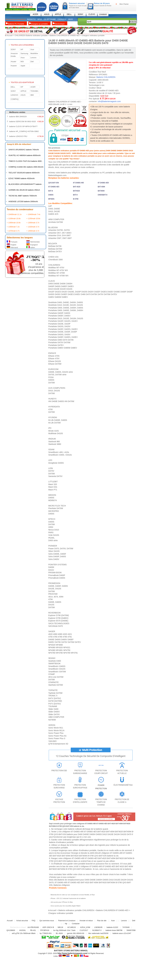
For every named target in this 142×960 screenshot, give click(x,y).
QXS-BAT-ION (53, 183)
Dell (32, 61)
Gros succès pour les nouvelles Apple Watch (65, 905)
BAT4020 (76, 191)
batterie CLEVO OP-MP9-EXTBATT (23, 126)
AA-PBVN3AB (33, 927)
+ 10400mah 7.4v (33, 214)
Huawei (14, 65)
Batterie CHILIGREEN (105, 77)
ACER (35, 14)
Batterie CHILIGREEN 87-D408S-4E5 (65, 35)
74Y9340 (126, 927)
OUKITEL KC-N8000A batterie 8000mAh (25, 155)
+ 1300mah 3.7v (32, 222)
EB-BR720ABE (50, 19)
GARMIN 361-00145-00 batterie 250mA (24, 190)
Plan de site (101, 920)
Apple (23, 65)
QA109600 (10, 930)
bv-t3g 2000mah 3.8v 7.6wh (64, 930)
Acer (32, 49)
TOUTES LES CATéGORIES (22, 45)
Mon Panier (124, 4)
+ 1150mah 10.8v (33, 218)
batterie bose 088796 (114, 930)
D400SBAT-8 (102, 195)
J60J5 (70, 19)
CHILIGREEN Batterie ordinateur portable (31, 35)
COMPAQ (15, 99)
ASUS (46, 14)
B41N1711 (31, 19)
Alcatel (13, 61)
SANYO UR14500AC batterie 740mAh (24, 149)
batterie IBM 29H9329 (18, 116)
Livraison (103, 14)
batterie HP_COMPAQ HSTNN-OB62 (24, 131)
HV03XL (22, 930)
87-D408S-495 (78, 183)
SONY (80, 14)
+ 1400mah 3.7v (32, 231)
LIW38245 (98, 927)
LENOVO (14, 95)
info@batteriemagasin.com (109, 101)
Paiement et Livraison (66, 920)
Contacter (76, 923)
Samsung (24, 53)
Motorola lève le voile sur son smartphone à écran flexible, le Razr (73, 894)
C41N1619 (62, 19)
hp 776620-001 (46, 933)
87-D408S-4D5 (103, 183)
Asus (23, 57)
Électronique (60, 24)
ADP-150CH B (48, 927)
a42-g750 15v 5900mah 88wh (23, 933)
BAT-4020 (76, 187)
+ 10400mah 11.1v (14, 214)
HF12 (39, 19)
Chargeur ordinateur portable (93, 35)
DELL (69, 14)
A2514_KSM (85, 927)
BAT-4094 (101, 187)
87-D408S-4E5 (53, 187)
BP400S (51, 199)
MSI (22, 61)
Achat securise (22, 920)
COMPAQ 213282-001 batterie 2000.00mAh (26, 167)
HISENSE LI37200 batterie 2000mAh (23, 201)
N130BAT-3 (96, 930)
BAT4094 (101, 191)
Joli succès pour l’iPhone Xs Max (62, 902)
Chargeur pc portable (39, 24)
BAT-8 (50, 191)
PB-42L (33, 930)
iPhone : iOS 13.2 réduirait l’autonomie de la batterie (68, 898)
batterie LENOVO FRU (18, 136)
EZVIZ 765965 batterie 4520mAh (22, 178)
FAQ (33, 920)
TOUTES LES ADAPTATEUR (22, 82)
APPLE (58, 14)
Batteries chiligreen (62, 885)
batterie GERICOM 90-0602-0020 (22, 121)
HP (22, 49)
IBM (32, 95)
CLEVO (91, 14)
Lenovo (33, 57)
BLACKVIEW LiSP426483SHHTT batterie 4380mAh (29, 184)
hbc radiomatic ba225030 (98, 933)
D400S (50, 195)
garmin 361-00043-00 (75, 933)
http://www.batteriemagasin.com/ (72, 953)
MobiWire (34, 53)
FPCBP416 (44, 930)
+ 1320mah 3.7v (32, 227)
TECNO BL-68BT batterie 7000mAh (23, 196)
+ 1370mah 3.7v (13, 231)
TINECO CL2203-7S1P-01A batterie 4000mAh (27, 161)
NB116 (60, 927)
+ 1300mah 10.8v (14, 222)
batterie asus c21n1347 (122, 933)
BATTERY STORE (62, 950)
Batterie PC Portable (16, 24)
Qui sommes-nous (47, 920)
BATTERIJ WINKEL (79, 950)
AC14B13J (71, 927)
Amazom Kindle (14, 54)
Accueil (9, 35)
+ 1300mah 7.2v (13, 227)
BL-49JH (59, 933)
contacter (71, 877)
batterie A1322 (112, 927)
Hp (66, 923)
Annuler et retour (86, 920)
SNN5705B (131, 930)
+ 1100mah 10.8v (14, 218)
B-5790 (75, 199)
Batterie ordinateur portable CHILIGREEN (76, 910)
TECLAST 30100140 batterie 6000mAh (24, 173)
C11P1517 (84, 930)
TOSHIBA (34, 91)
